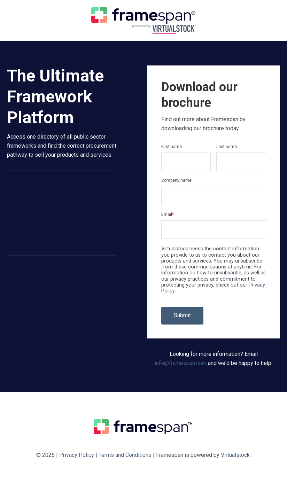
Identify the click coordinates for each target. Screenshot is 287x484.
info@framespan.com (181, 363)
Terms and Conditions (125, 455)
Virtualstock (235, 455)
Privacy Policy (76, 455)
